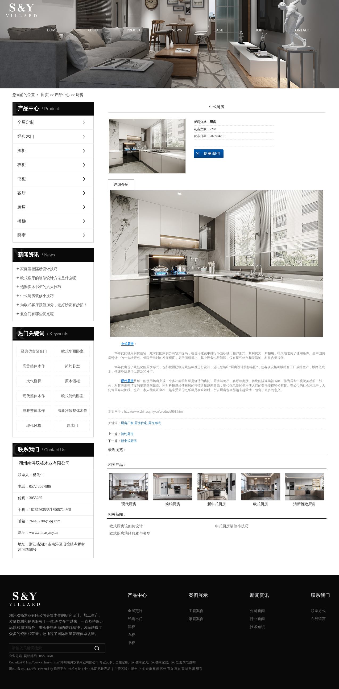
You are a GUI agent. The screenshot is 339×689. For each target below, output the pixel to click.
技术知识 (257, 627)
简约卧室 (72, 366)
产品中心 (62, 95)
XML (50, 656)
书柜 (21, 179)
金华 (149, 669)
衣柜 (21, 164)
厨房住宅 (140, 423)
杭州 (156, 669)
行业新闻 (257, 619)
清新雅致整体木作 (72, 411)
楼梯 (21, 221)
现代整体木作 (34, 396)
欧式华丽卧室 (72, 351)
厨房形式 (154, 423)
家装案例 (196, 619)
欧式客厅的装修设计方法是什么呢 (48, 278)
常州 (192, 669)
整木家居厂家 (165, 662)
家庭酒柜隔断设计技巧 (38, 269)
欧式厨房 (260, 504)
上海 (141, 669)
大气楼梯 (33, 381)
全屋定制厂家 (125, 662)
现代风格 (33, 426)
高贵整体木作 (34, 366)
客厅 (21, 193)
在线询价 (209, 153)
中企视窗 (90, 669)
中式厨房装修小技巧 (37, 296)
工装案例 (196, 611)
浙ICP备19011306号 (22, 669)
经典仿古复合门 (34, 351)
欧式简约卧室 (72, 396)
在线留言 (318, 619)
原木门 (72, 426)
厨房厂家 (127, 423)
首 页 (44, 95)
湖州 (134, 669)
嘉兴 (177, 669)
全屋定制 (25, 122)
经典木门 (25, 136)
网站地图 (30, 656)
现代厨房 (128, 504)
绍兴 (199, 669)
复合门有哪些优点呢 (37, 314)
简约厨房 (127, 434)
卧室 (21, 235)
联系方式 (318, 611)
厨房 (79, 95)
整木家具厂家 (145, 662)
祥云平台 (60, 669)
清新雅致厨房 (304, 504)
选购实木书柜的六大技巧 (40, 287)
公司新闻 (257, 611)
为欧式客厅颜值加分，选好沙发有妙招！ (53, 305)
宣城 (184, 669)
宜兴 (170, 669)
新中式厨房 (129, 441)
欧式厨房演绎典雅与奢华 (129, 533)
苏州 (163, 669)
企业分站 (15, 656)
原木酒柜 (72, 381)
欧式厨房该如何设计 (126, 526)
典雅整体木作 (34, 411)
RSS (42, 656)
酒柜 (21, 150)
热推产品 (104, 669)
